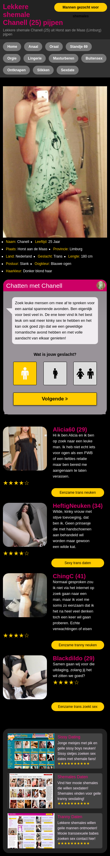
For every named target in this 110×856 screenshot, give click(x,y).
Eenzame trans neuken (78, 492)
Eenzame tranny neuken (78, 645)
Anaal (33, 47)
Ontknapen (16, 70)
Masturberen (63, 58)
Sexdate (68, 70)
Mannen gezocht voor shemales (80, 11)
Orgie (11, 58)
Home (12, 47)
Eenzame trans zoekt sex (78, 707)
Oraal (54, 47)
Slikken (43, 70)
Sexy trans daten (78, 563)
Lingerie (35, 58)
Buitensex (94, 58)
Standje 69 (79, 47)
